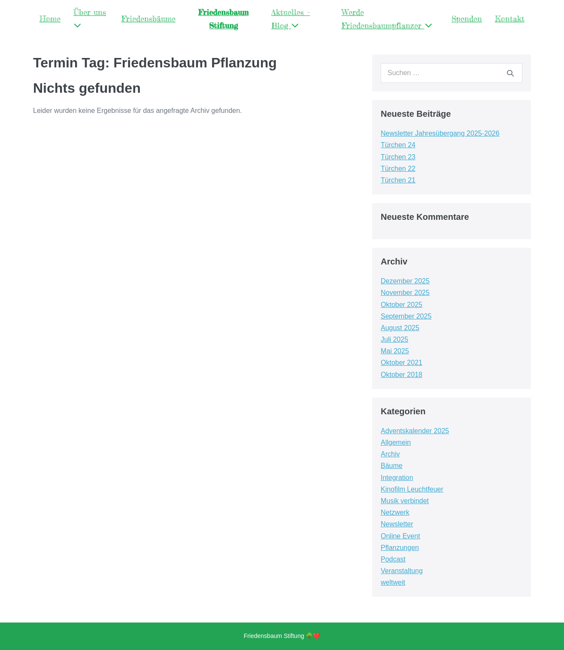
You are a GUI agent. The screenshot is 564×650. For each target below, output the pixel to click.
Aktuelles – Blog (290, 18)
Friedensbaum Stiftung (223, 18)
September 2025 (406, 316)
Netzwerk (395, 512)
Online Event (400, 536)
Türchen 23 (398, 157)
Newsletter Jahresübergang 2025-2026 (440, 133)
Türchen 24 (398, 145)
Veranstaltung (402, 570)
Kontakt (510, 18)
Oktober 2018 (401, 374)
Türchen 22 (398, 168)
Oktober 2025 (401, 304)
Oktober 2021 (401, 362)
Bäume (392, 465)
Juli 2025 (394, 339)
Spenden (467, 18)
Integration (397, 477)
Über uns (89, 18)
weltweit (393, 582)
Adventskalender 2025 (415, 430)
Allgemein (396, 442)
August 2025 (400, 327)
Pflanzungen (400, 547)
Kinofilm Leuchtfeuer (412, 489)
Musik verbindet (405, 500)
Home (50, 18)
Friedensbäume (148, 18)
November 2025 (405, 292)
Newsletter (397, 524)
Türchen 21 (398, 180)
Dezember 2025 (405, 281)
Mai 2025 (395, 351)
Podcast (393, 559)
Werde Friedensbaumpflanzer (387, 18)
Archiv (390, 454)
